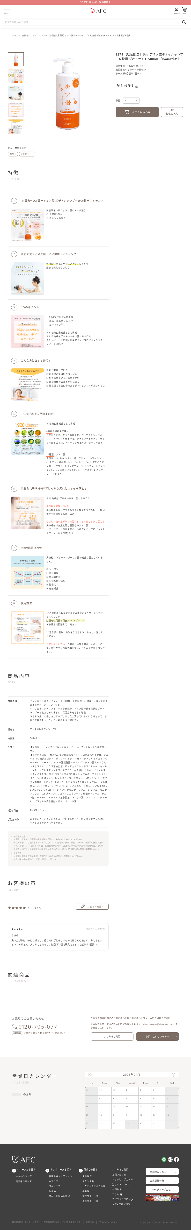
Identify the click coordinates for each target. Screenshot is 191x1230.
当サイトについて (121, 1184)
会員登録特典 (157, 1180)
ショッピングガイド (122, 1179)
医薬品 (52, 1191)
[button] (173, 1074)
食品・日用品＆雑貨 (59, 1196)
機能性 (85, 1191)
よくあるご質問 (112, 1036)
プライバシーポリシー (109, 1222)
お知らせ (116, 1189)
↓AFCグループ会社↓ (161, 1189)
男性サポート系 (90, 1201)
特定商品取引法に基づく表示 (25, 1222)
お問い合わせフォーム (157, 1036)
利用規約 (90, 1222)
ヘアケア (53, 1181)
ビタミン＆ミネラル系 (94, 1186)
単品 (12, 153)
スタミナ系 (88, 1181)
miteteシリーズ (24, 1176)
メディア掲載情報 (121, 1204)
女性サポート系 (90, 1196)
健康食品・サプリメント (62, 1176)
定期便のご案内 (158, 1171)
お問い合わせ (119, 1174)
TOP (14, 35)
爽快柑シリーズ (29, 35)
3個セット (26, 153)
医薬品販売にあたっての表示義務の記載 (62, 1222)
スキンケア (55, 1186)
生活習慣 (87, 1176)
